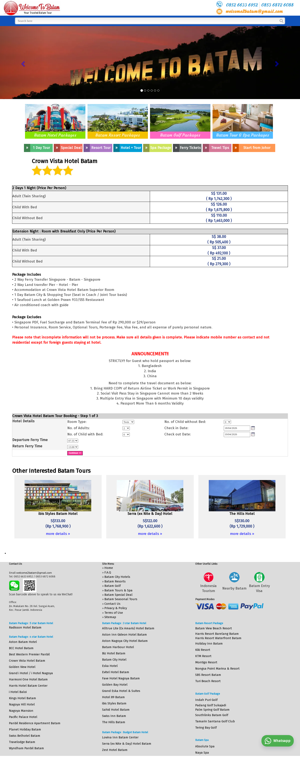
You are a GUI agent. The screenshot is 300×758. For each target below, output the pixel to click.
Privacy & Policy (115, 608)
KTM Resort (203, 656)
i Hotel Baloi (18, 692)
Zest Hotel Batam (115, 750)
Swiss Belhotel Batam (24, 736)
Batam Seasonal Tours (120, 599)
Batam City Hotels (117, 577)
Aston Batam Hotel (23, 642)
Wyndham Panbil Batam (26, 748)
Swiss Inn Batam (114, 716)
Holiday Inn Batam (209, 643)
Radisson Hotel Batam (25, 627)
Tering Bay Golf (206, 727)
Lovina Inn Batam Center (120, 737)
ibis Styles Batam (114, 703)
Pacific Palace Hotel (23, 717)
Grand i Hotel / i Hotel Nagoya (31, 673)
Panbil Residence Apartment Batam (34, 723)
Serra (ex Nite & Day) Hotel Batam (126, 743)
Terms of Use (113, 613)
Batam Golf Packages (180, 135)
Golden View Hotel (22, 667)
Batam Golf (112, 586)
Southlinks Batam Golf (211, 715)
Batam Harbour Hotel (118, 647)
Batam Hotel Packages (55, 135)
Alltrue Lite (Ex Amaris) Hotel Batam (128, 628)
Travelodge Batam (22, 742)
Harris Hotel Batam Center (28, 686)
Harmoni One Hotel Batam (28, 679)
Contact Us (112, 604)
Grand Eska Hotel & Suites (121, 691)
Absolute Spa (205, 746)
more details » (58, 534)
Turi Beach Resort (208, 681)
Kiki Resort (202, 650)
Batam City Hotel (114, 659)
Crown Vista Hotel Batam (27, 660)
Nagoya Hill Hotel (22, 704)
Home (108, 568)
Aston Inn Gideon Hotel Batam (124, 634)
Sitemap (110, 617)
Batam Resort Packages (117, 135)
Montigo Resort (206, 662)
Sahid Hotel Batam (116, 709)
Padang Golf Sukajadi (210, 705)
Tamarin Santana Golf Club (215, 721)
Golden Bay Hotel (115, 684)
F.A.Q (107, 572)
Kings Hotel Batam (22, 698)
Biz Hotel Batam (113, 653)
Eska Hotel (110, 666)
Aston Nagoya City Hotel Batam (125, 641)
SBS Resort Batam (208, 675)
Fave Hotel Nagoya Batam (121, 678)
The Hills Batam (113, 722)
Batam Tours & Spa (118, 590)
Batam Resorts (115, 581)
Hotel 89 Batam (113, 697)
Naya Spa (202, 752)
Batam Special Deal (118, 595)
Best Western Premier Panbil (29, 654)
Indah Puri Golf (206, 700)
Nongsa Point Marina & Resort (217, 668)
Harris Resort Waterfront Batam (218, 638)
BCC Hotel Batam (21, 648)
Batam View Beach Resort (213, 628)
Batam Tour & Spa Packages (242, 135)
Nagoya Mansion (21, 711)
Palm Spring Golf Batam (212, 709)
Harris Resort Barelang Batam (217, 634)
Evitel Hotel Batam (115, 672)
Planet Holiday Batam (25, 729)
